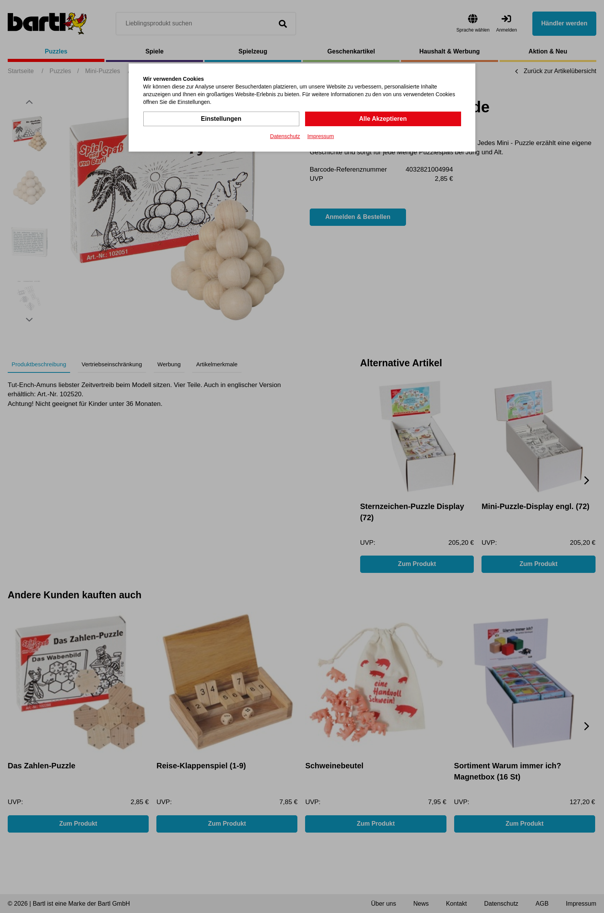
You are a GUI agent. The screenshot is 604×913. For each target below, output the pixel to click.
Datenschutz (285, 136)
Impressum (320, 136)
